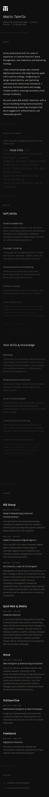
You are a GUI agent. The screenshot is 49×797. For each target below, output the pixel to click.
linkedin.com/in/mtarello (18, 784)
